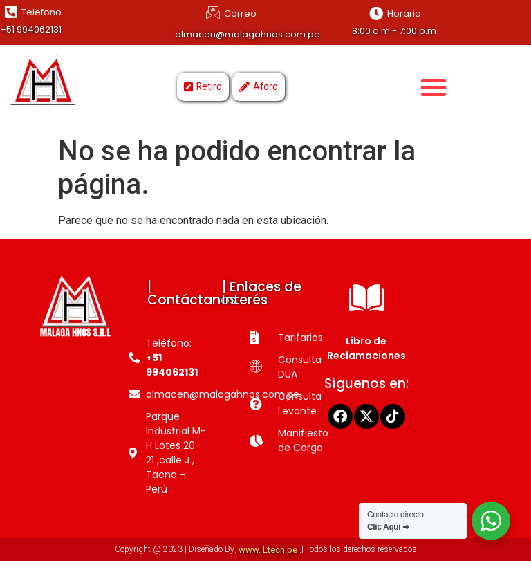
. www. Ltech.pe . (267, 549)
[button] (433, 87)
